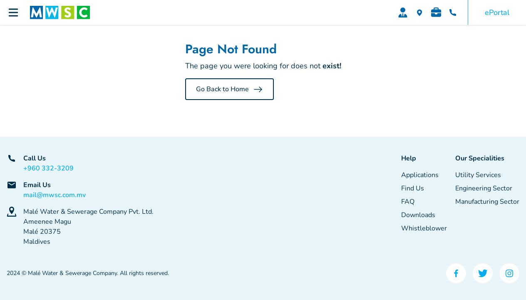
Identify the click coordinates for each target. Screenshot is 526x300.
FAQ (407, 201)
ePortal (497, 13)
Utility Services (478, 175)
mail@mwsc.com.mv (54, 195)
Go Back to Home (229, 89)
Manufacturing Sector (487, 201)
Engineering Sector (483, 188)
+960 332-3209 (48, 168)
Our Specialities (479, 158)
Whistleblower (424, 228)
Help (408, 158)
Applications (420, 175)
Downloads (418, 215)
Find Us (412, 188)
